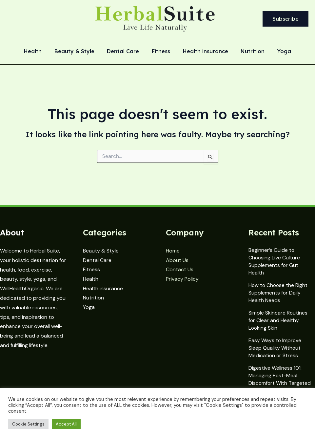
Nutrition (248, 52)
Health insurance (203, 52)
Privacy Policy (182, 278)
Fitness (161, 52)
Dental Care (125, 52)
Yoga (278, 52)
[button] (285, 19)
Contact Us (179, 269)
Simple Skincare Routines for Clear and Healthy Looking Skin (278, 320)
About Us (177, 260)
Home (173, 250)
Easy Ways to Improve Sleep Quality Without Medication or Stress (275, 348)
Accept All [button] (66, 424)
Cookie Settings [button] (28, 424)
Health (39, 52)
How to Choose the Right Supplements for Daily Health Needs (278, 293)
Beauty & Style (79, 52)
